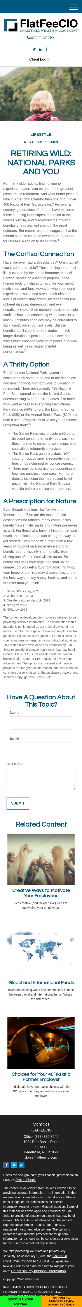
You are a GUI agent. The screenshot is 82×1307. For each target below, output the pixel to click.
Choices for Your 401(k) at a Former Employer (41, 1077)
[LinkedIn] (40, 49)
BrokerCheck (26, 1180)
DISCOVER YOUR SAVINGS (20, 1301)
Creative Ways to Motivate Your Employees (41, 893)
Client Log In (40, 59)
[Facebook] (46, 49)
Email (14, 738)
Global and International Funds (41, 982)
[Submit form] (18, 804)
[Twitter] (34, 49)
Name (14, 712)
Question (14, 764)
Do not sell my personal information (38, 1271)
